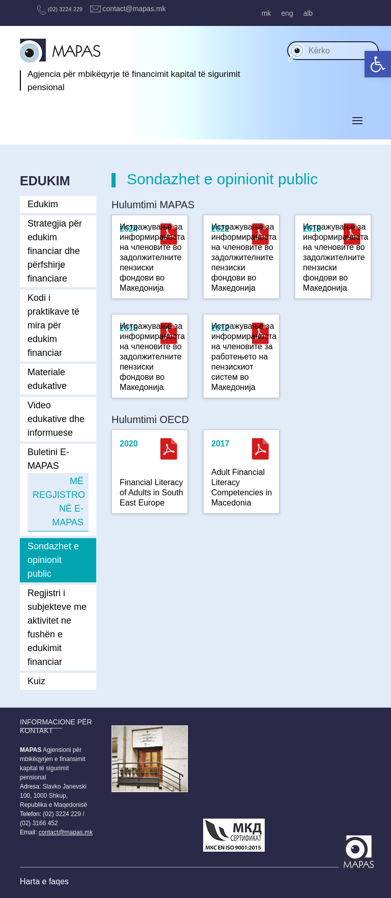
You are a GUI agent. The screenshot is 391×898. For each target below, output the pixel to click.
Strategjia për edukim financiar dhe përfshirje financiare (54, 251)
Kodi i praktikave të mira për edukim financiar (53, 325)
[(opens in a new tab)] (169, 449)
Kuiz (36, 681)
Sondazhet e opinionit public (53, 560)
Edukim (42, 204)
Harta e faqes (44, 881)
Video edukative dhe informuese (56, 419)
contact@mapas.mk (128, 9)
